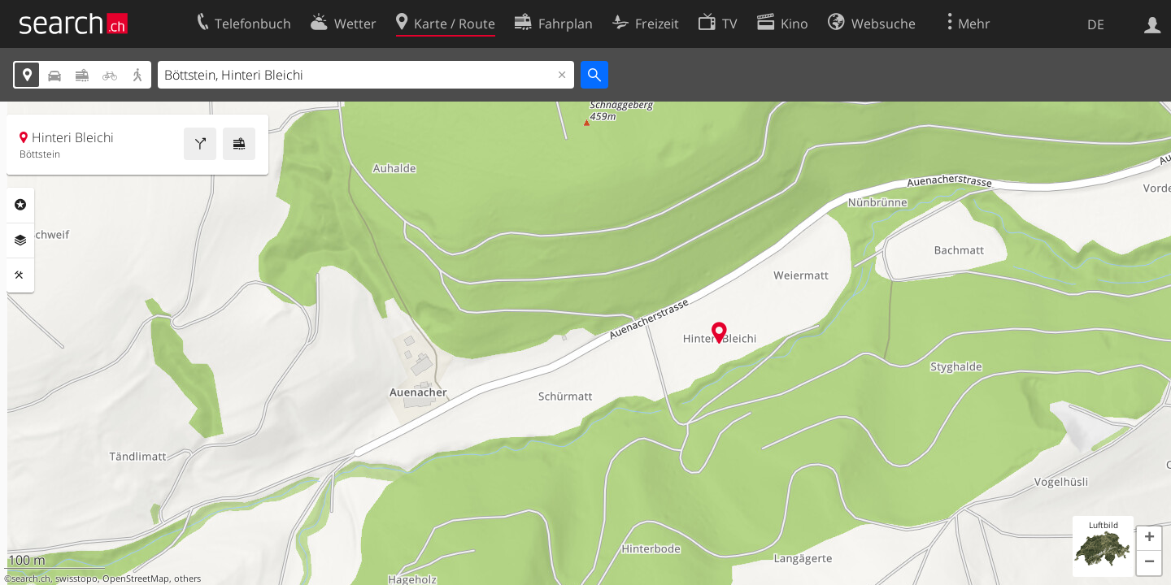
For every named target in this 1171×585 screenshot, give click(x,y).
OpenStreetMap (135, 578)
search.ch (30, 578)
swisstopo (76, 578)
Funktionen (20, 275)
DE (1095, 24)
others (187, 578)
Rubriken (20, 205)
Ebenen (20, 240)
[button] (1149, 538)
